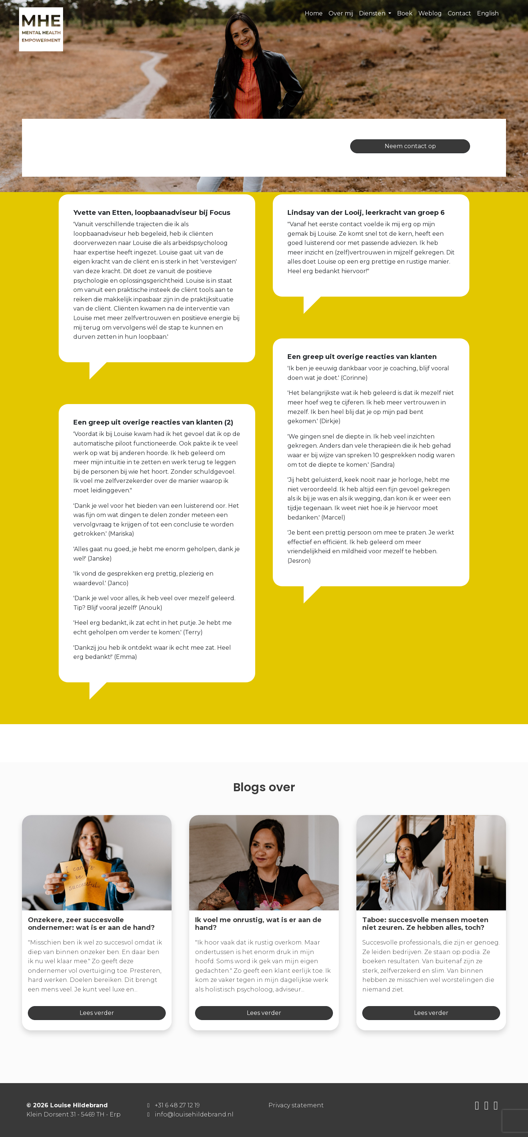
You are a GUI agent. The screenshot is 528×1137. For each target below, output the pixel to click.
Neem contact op (410, 146)
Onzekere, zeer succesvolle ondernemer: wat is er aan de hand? (91, 924)
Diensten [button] (373, 13)
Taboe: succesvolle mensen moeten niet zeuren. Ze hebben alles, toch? (425, 924)
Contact (459, 13)
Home (314, 13)
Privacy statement (296, 1105)
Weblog (430, 13)
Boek (404, 13)
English (488, 13)
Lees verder (97, 1012)
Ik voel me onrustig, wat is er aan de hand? (258, 924)
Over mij (341, 13)
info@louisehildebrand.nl (194, 1114)
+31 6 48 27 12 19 (177, 1105)
